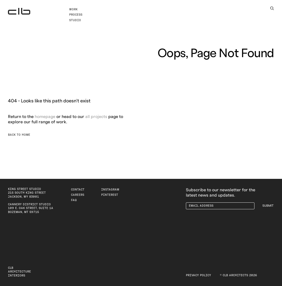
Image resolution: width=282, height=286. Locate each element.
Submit (268, 205)
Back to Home (19, 134)
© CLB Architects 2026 (238, 275)
